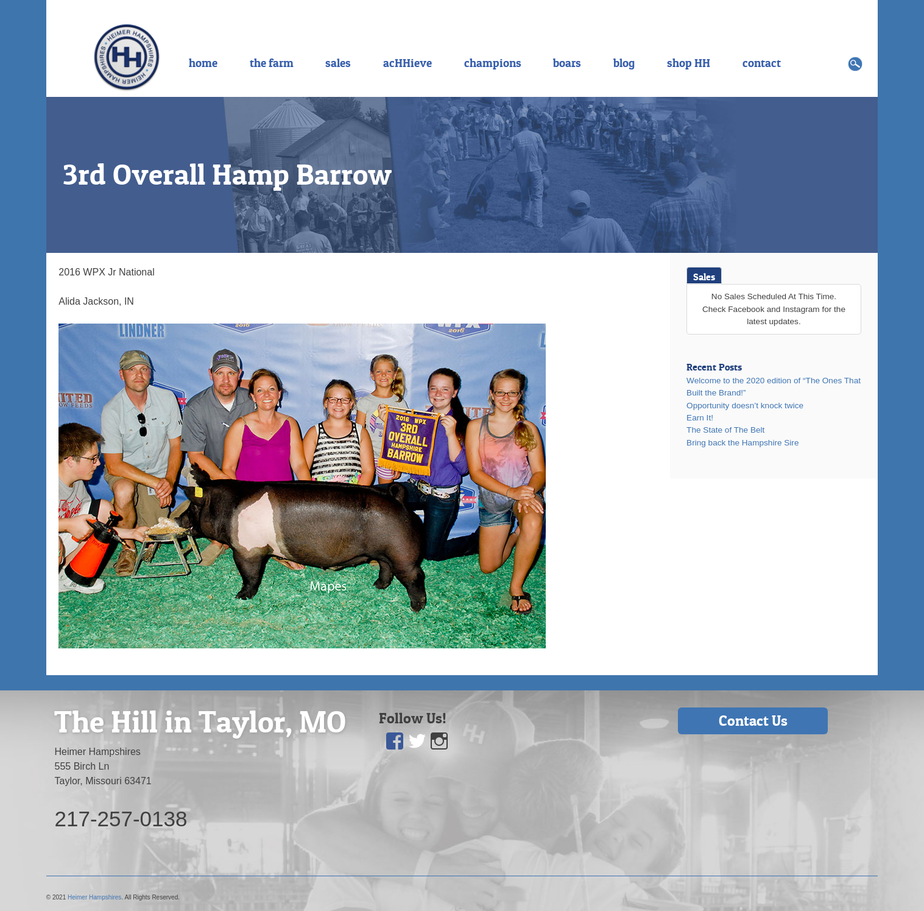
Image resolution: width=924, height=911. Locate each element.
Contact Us (753, 720)
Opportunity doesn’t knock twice (744, 405)
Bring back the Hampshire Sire (742, 442)
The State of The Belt (725, 429)
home (203, 62)
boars (567, 62)
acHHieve (407, 62)
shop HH (688, 62)
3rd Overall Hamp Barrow (227, 174)
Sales (704, 277)
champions (492, 62)
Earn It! (699, 417)
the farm (272, 62)
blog (624, 62)
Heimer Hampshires (94, 897)
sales (338, 62)
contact (761, 62)
